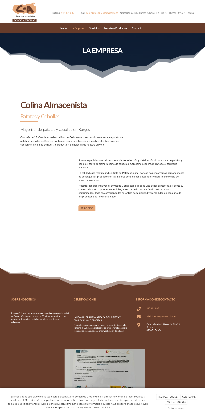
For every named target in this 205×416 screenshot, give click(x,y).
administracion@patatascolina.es (102, 13)
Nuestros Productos (115, 28)
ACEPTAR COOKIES (176, 402)
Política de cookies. (176, 408)
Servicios (94, 28)
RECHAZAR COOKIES (168, 397)
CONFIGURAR (189, 397)
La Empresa (77, 28)
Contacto (137, 28)
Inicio (63, 28)
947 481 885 (67, 13)
